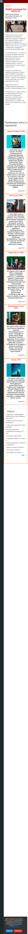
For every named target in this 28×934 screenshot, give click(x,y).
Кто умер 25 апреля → (14, 450)
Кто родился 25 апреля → (15, 452)
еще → (24, 455)
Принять (9, 930)
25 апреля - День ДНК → (15, 436)
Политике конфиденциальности (14, 926)
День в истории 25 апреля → (16, 447)
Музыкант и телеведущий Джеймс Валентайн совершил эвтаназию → (15, 416)
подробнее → (22, 191)
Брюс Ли (19, 45)
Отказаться (18, 930)
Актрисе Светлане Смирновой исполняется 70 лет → (15, 431)
